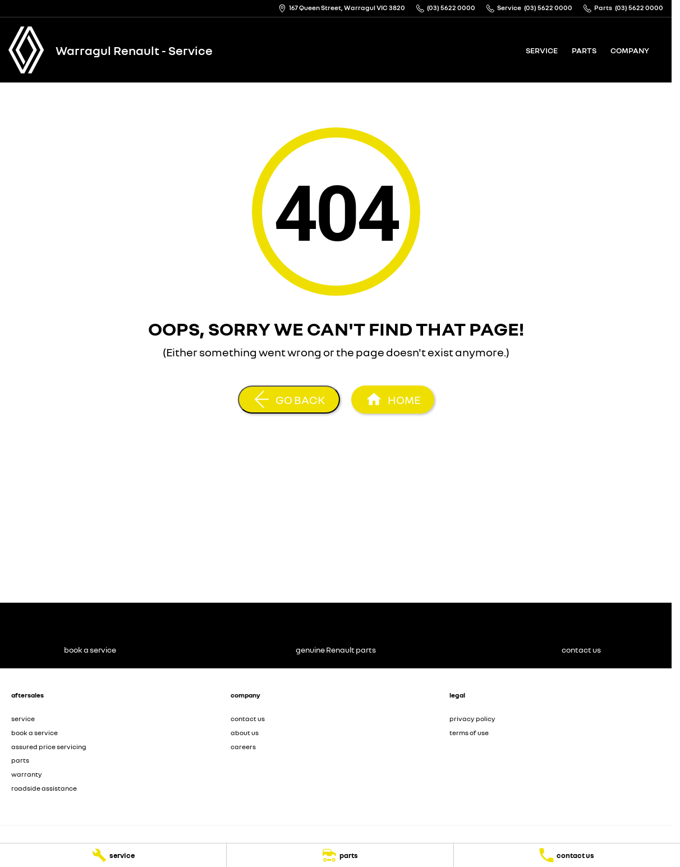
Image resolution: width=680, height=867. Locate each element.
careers (243, 746)
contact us (248, 718)
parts (584, 50)
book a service (34, 732)
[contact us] (567, 855)
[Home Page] (26, 50)
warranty (26, 774)
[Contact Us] (341, 8)
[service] (113, 855)
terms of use (469, 732)
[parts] (340, 855)
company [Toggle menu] (629, 50)
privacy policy (472, 718)
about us (245, 732)
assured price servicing (48, 746)
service (23, 718)
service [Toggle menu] (542, 50)
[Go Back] (289, 400)
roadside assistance (44, 788)
